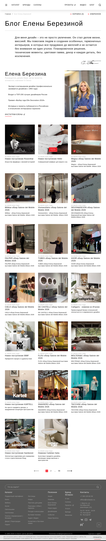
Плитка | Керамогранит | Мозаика (14, 517)
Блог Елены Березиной (52, 504)
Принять (97, 537)
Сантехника (9, 513)
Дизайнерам (52, 511)
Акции (50, 496)
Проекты (70, 5)
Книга (7, 499)
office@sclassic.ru (87, 500)
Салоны (37, 5)
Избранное (94, 14)
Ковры (30, 499)
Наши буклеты (53, 518)
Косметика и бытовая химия (36, 522)
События (51, 515)
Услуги (67, 508)
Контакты (84, 492)
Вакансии (68, 515)
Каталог (15, 5)
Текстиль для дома (35, 503)
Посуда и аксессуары (36, 511)
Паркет (7, 524)
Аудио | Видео (33, 518)
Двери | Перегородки (12, 521)
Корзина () (77, 14)
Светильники (9, 509)
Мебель (8, 503)
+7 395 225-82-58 (86, 496)
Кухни (7, 506)
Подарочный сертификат (14, 496)
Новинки (51, 499)
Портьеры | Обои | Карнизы (35, 507)
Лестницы (31, 496)
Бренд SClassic (69, 493)
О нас (67, 498)
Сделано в (94, 533)
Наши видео (52, 508)
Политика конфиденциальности (60, 533)
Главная (8, 14)
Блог (92, 5)
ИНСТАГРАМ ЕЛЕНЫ (15, 114)
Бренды (26, 5)
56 (59, 471)
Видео (83, 5)
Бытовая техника (34, 515)
